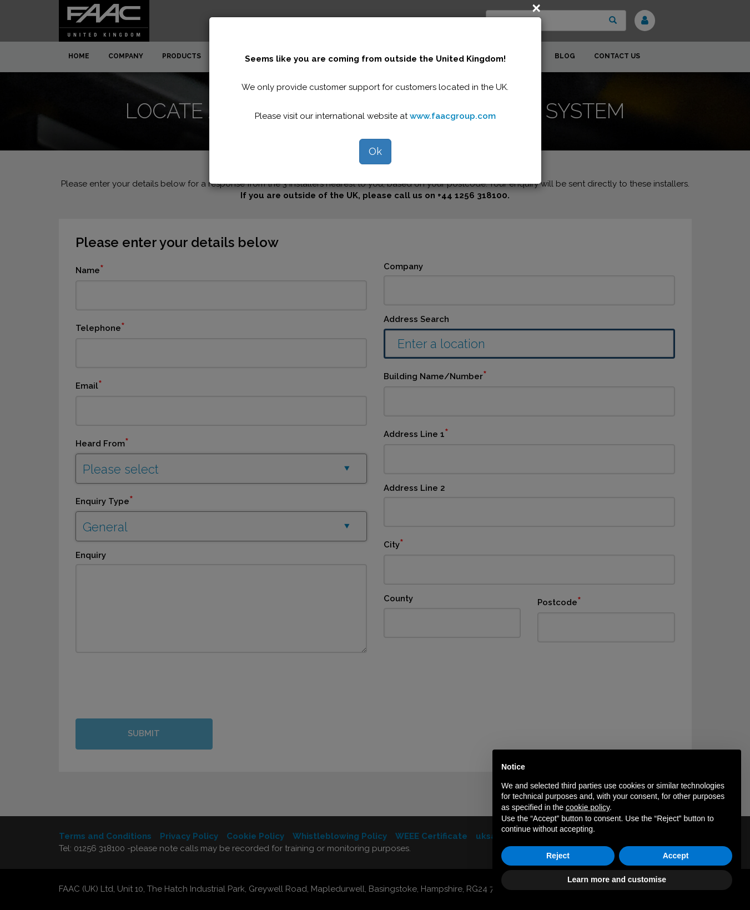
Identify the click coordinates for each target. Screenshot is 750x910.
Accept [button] (676, 855)
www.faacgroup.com (453, 116)
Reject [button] (558, 855)
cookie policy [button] (588, 807)
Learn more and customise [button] (616, 879)
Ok (375, 151)
